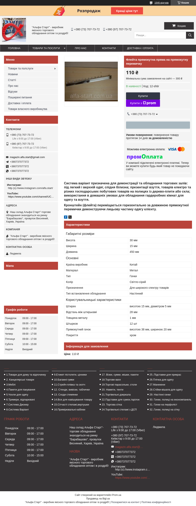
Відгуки (12, 91)
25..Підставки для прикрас (165, 374)
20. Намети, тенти (112, 389)
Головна (14, 48)
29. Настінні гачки (160, 394)
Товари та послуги (46, 48)
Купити (143, 96)
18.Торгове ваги (111, 379)
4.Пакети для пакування (20, 389)
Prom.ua (116, 495)
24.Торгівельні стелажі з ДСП (119, 409)
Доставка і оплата (140, 48)
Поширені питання (20, 97)
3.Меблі (10, 384)
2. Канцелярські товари (20, 379)
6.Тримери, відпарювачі (20, 399)
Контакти (109, 48)
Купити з (143, 103)
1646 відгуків (161, 2)
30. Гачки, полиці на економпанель (170, 399)
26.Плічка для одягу (162, 379)
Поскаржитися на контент (125, 502)
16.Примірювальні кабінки (69, 409)
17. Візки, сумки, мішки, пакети (120, 374)
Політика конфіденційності (156, 502)
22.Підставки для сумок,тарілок (121, 399)
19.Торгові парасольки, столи (119, 384)
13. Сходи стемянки (66, 394)
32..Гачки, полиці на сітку (165, 409)
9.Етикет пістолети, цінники (70, 374)
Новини (13, 74)
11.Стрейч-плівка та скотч (69, 384)
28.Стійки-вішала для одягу (166, 389)
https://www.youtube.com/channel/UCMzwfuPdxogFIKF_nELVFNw (31, 196)
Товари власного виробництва (27, 109)
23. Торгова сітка (112, 404)
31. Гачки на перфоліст (163, 404)
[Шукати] (190, 35)
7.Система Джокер (17, 404)
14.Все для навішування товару (73, 399)
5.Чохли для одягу (17, 394)
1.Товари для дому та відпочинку (26, 374)
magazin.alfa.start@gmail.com (27, 157)
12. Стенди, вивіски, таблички (72, 389)
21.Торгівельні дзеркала (116, 394)
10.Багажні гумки (64, 379)
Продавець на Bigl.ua (98, 498)
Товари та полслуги (20, 68)
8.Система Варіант (17, 409)
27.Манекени (157, 384)
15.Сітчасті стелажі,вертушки (71, 404)
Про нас (81, 48)
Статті (12, 80)
